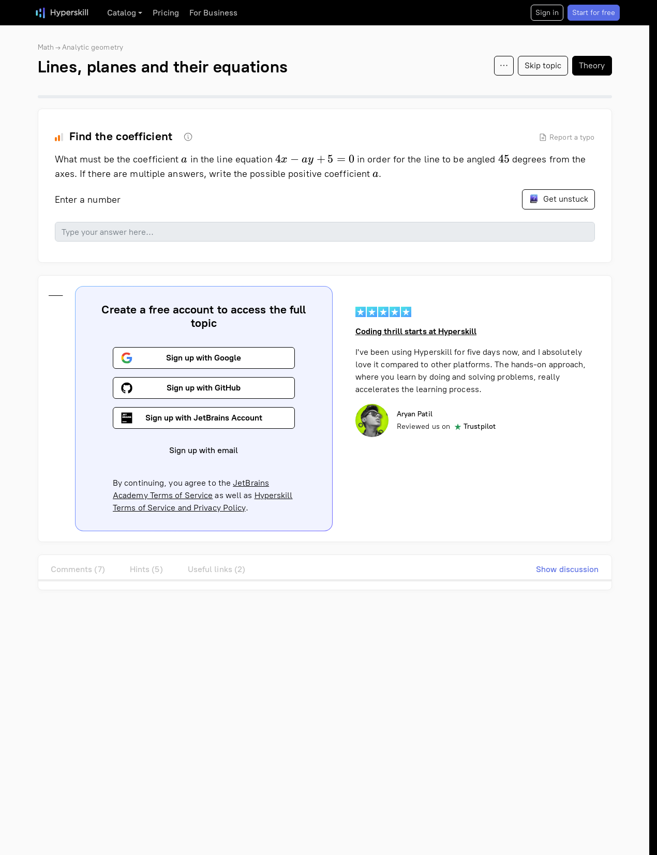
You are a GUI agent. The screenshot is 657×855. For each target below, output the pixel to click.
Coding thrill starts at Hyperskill (415, 331)
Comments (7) (78, 569)
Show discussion (567, 569)
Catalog (122, 13)
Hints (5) (146, 569)
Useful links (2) (217, 569)
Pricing (166, 13)
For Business (213, 13)
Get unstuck (558, 198)
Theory (592, 65)
